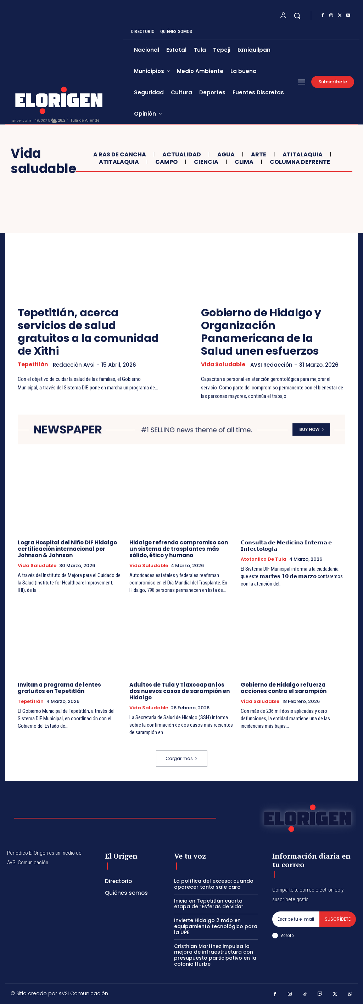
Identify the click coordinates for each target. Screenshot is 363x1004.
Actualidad (181, 154)
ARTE (257, 154)
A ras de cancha (118, 154)
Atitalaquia (302, 154)
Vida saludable (223, 364)
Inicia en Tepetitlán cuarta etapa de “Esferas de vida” (209, 903)
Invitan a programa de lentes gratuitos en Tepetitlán (59, 688)
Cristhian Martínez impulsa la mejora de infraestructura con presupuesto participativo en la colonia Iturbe (215, 955)
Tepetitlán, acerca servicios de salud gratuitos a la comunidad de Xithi (88, 332)
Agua (225, 154)
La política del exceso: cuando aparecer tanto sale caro (213, 884)
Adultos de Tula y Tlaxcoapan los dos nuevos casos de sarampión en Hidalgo (179, 691)
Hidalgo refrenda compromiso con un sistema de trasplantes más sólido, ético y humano (178, 549)
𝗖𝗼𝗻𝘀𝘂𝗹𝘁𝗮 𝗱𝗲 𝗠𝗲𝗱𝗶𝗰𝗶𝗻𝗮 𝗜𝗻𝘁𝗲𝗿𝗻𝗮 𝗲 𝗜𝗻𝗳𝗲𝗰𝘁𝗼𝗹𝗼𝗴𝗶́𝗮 (286, 546)
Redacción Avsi (74, 364)
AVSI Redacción (271, 364)
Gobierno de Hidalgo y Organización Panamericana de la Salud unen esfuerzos (261, 332)
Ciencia (205, 162)
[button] (297, 15)
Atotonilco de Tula (263, 559)
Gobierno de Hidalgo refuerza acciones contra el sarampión (283, 688)
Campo (165, 162)
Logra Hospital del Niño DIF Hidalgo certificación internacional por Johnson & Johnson (67, 549)
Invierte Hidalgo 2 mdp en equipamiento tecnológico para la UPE (215, 926)
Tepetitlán (33, 364)
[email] (295, 919)
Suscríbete (338, 919)
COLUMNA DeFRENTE (299, 162)
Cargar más (182, 758)
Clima (243, 162)
